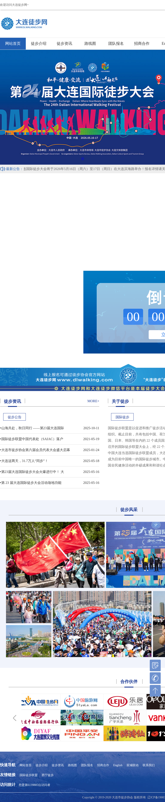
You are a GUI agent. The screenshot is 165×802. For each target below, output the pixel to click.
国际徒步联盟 (29, 775)
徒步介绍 (38, 43)
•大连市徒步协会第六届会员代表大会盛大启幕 (35, 450)
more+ (93, 401)
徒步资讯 (64, 43)
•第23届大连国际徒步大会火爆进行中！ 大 (32, 472)
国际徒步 (122, 417)
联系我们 (149, 765)
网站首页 (13, 43)
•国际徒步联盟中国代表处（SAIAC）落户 (31, 439)
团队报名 (116, 43)
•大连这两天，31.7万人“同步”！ (24, 461)
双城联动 (133, 765)
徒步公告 (14, 417)
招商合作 (142, 43)
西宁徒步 (48, 775)
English (117, 765)
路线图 (90, 43)
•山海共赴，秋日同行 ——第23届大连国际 (32, 428)
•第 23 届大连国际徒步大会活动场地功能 (30, 483)
